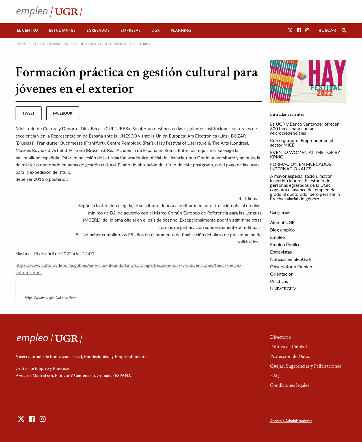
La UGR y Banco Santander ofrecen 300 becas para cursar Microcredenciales (304, 128)
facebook (62, 113)
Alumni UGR (282, 222)
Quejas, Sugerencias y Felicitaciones (305, 366)
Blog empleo (282, 229)
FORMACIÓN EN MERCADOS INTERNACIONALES (300, 166)
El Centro (27, 30)
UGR (156, 30)
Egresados (98, 30)
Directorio (280, 337)
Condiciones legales (289, 385)
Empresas (130, 30)
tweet (28, 113)
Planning (181, 30)
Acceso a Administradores (291, 421)
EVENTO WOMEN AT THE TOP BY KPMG (305, 154)
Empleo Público (285, 244)
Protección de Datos (290, 356)
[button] (290, 30)
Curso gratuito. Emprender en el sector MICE (301, 142)
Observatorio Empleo (291, 266)
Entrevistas (281, 251)
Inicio (20, 44)
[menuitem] (27, 30)
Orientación (282, 273)
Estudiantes (62, 30)
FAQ (275, 375)
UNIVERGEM (283, 288)
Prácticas (279, 281)
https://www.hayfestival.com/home (51, 297)
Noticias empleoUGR (290, 259)
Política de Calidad (288, 347)
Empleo (277, 237)
